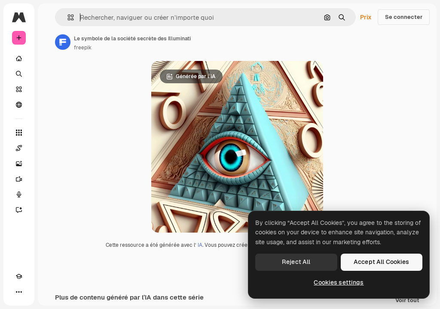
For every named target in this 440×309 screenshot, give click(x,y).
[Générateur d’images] (19, 163)
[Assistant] (19, 210)
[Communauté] (19, 105)
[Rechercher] (19, 74)
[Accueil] (19, 58)
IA (200, 245)
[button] (67, 17)
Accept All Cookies (381, 262)
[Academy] (19, 276)
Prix (366, 17)
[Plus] (19, 292)
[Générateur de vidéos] (19, 179)
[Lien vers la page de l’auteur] (62, 42)
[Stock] (19, 89)
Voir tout (407, 300)
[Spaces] (19, 148)
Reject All (296, 262)
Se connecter (403, 17)
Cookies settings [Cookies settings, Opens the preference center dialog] (339, 282)
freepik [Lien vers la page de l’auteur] (83, 47)
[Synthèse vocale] (19, 194)
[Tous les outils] (19, 132)
